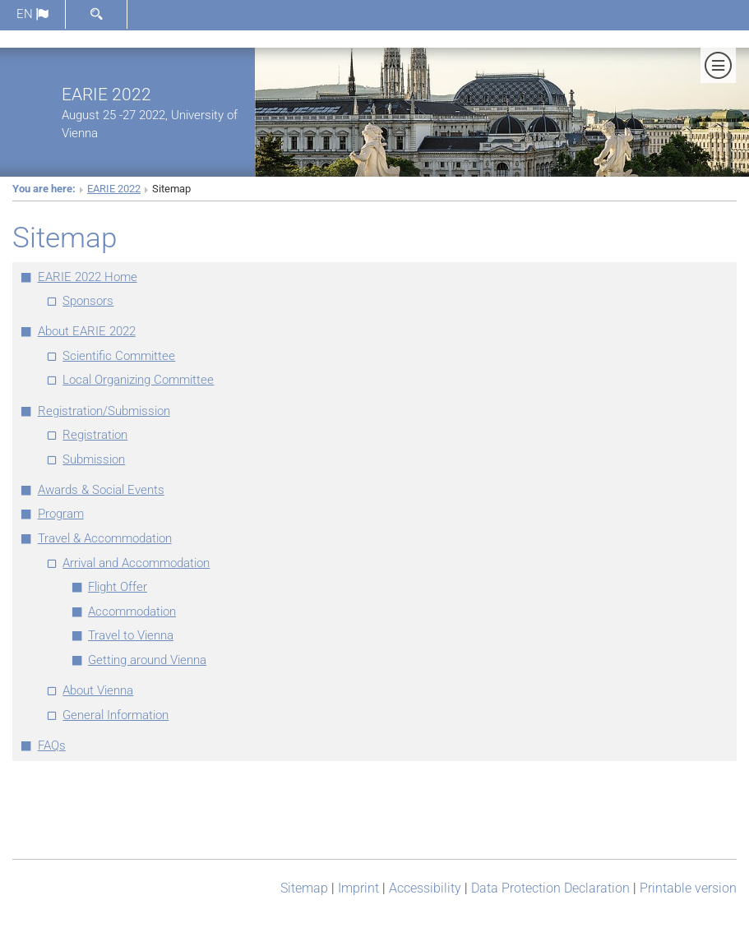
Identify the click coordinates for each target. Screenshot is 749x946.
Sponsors (87, 300)
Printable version (688, 888)
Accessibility (425, 888)
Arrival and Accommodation (136, 563)
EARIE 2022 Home (87, 277)
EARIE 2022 (106, 94)
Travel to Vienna (130, 635)
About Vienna (97, 690)
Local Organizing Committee (138, 379)
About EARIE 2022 (87, 331)
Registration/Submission (104, 411)
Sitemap (304, 888)
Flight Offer (117, 586)
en (32, 14)
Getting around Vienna (147, 660)
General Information (115, 715)
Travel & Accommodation (105, 538)
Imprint (358, 888)
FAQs (52, 745)
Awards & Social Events (101, 489)
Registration (94, 434)
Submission (93, 459)
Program (61, 513)
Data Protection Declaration (550, 888)
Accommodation (132, 611)
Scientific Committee (118, 355)
